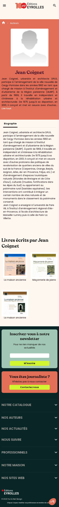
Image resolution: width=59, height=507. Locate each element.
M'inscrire (29, 363)
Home (3, 23)
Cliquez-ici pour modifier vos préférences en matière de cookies (29, 503)
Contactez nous (29, 387)
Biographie (10, 123)
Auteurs (14, 23)
